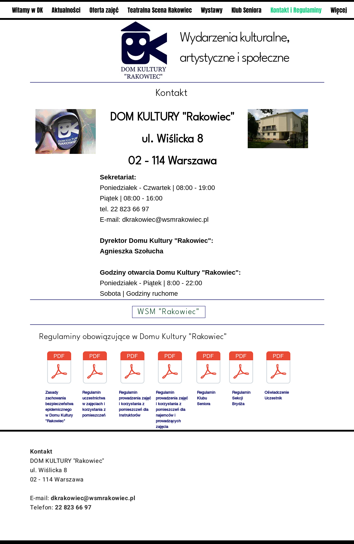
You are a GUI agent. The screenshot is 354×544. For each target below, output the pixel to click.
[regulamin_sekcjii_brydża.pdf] (241, 368)
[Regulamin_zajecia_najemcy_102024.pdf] (169, 368)
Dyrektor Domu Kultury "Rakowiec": (156, 240)
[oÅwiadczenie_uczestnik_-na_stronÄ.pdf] (278, 368)
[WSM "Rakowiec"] (168, 312)
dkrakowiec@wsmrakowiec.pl (165, 219)
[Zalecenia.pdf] (59, 368)
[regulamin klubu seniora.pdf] (208, 368)
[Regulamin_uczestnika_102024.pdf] (94, 368)
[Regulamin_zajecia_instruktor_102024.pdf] (132, 368)
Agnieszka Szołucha (132, 251)
